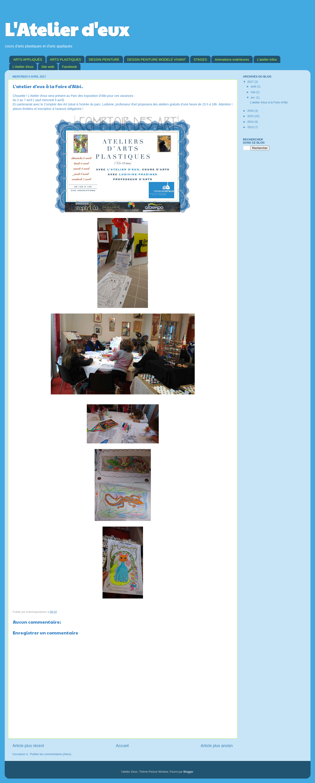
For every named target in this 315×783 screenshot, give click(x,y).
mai (253, 92)
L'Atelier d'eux (67, 28)
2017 (251, 81)
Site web (47, 67)
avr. (253, 97)
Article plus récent (28, 745)
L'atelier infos (267, 59)
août (254, 86)
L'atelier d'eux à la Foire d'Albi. (269, 102)
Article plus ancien (217, 745)
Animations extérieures (232, 59)
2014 (251, 121)
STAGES (200, 59)
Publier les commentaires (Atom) (50, 754)
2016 (251, 110)
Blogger (188, 771)
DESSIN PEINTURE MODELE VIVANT (156, 59)
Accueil (122, 745)
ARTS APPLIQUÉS (27, 59)
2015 (251, 116)
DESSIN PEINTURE (104, 59)
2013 (251, 127)
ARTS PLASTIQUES (65, 59)
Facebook (69, 67)
